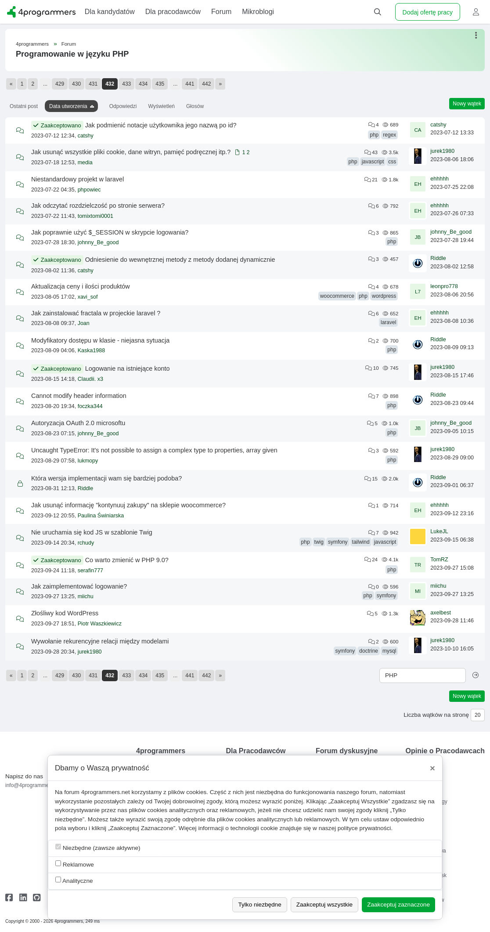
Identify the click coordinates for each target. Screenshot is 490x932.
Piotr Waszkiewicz (100, 624)
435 (159, 84)
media (85, 162)
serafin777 (90, 570)
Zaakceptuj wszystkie (324, 904)
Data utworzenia (68, 106)
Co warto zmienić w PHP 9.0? (127, 560)
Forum (68, 44)
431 (93, 84)
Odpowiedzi (123, 106)
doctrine (368, 651)
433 (126, 84)
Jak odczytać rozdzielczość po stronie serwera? (98, 205)
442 (206, 84)
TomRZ (439, 559)
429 (59, 84)
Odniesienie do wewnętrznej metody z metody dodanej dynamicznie (180, 259)
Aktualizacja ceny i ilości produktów (80, 286)
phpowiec (89, 190)
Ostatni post (24, 106)
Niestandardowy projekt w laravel (77, 179)
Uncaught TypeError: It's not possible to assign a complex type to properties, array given (154, 450)
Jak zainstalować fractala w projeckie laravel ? (95, 313)
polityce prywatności (364, 828)
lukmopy (88, 461)
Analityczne (74, 880)
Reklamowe (74, 864)
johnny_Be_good (98, 242)
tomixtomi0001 (95, 216)
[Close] (432, 768)
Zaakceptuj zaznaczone (398, 904)
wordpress (384, 296)
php (374, 135)
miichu (86, 596)
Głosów (195, 106)
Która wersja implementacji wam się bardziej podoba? (106, 478)
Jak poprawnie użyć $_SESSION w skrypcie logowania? (109, 232)
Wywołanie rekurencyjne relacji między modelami (100, 641)
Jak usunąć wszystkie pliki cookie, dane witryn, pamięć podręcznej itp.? (131, 151)
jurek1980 (442, 151)
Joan (84, 323)
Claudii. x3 (90, 379)
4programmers (32, 44)
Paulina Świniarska (101, 516)
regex (389, 135)
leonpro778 (444, 286)
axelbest (440, 613)
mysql (389, 651)
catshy (86, 136)
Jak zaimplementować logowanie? (79, 586)
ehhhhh (439, 179)
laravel (388, 322)
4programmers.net (105, 792)
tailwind (361, 542)
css (392, 162)
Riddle (438, 258)
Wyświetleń (161, 106)
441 (189, 84)
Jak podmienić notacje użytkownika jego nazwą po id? (161, 125)
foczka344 (90, 406)
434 (143, 84)
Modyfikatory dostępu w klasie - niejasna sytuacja (100, 340)
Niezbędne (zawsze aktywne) (98, 847)
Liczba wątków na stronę (436, 715)
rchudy (86, 543)
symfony (338, 542)
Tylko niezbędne (259, 904)
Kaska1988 (91, 350)
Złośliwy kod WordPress (64, 613)
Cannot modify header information (78, 395)
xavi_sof (88, 297)
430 (76, 84)
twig (319, 542)
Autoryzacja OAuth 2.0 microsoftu (78, 422)
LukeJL (439, 531)
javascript (373, 162)
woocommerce (337, 296)
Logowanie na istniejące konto (127, 368)
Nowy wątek (467, 104)
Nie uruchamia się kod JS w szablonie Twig (91, 532)
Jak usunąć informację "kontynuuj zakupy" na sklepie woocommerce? (128, 505)
